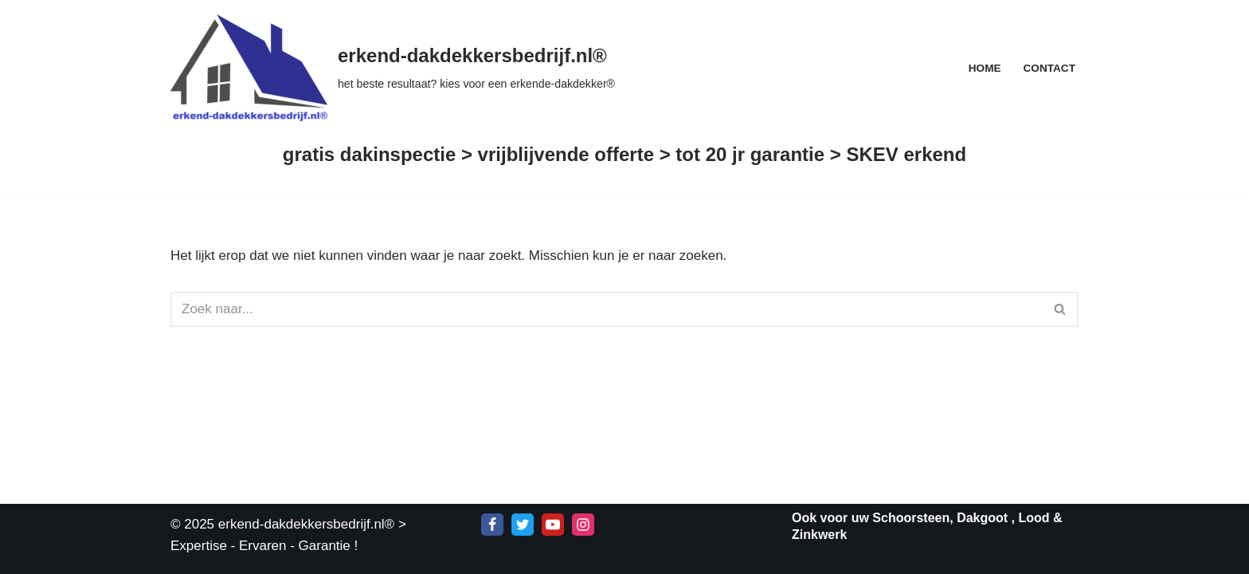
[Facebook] (492, 524)
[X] (522, 524)
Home (985, 68)
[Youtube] (553, 524)
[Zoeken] (606, 309)
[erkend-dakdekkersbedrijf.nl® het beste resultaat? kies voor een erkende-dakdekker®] (392, 67)
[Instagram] (583, 524)
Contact (1049, 68)
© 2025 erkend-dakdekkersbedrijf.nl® (282, 524)
